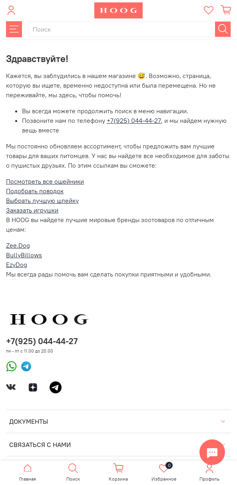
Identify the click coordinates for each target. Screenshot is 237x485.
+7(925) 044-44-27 (134, 120)
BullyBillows (24, 255)
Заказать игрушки (32, 210)
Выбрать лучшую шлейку (42, 200)
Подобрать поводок (35, 191)
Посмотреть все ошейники (45, 181)
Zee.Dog (18, 245)
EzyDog (16, 265)
